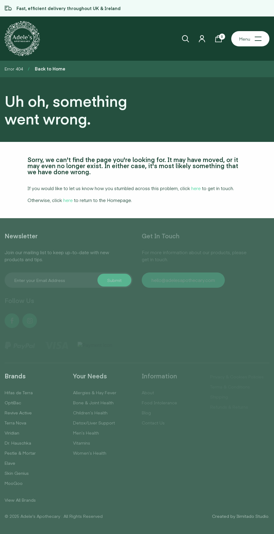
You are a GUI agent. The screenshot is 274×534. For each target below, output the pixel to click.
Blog (146, 413)
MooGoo (14, 483)
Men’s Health (86, 433)
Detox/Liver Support (94, 423)
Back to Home (50, 69)
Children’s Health (90, 413)
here (196, 188)
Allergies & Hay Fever (94, 392)
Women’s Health (89, 453)
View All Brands (20, 500)
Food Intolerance (159, 402)
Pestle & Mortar (20, 453)
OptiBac (13, 402)
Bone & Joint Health (93, 402)
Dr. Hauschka (18, 443)
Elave (10, 463)
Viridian (12, 433)
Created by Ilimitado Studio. (240, 516)
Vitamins (81, 443)
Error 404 (14, 69)
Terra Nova (15, 423)
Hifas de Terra (19, 392)
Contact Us (153, 423)
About (148, 392)
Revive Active (18, 413)
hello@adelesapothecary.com (183, 280)
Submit (114, 280)
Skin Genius (17, 473)
